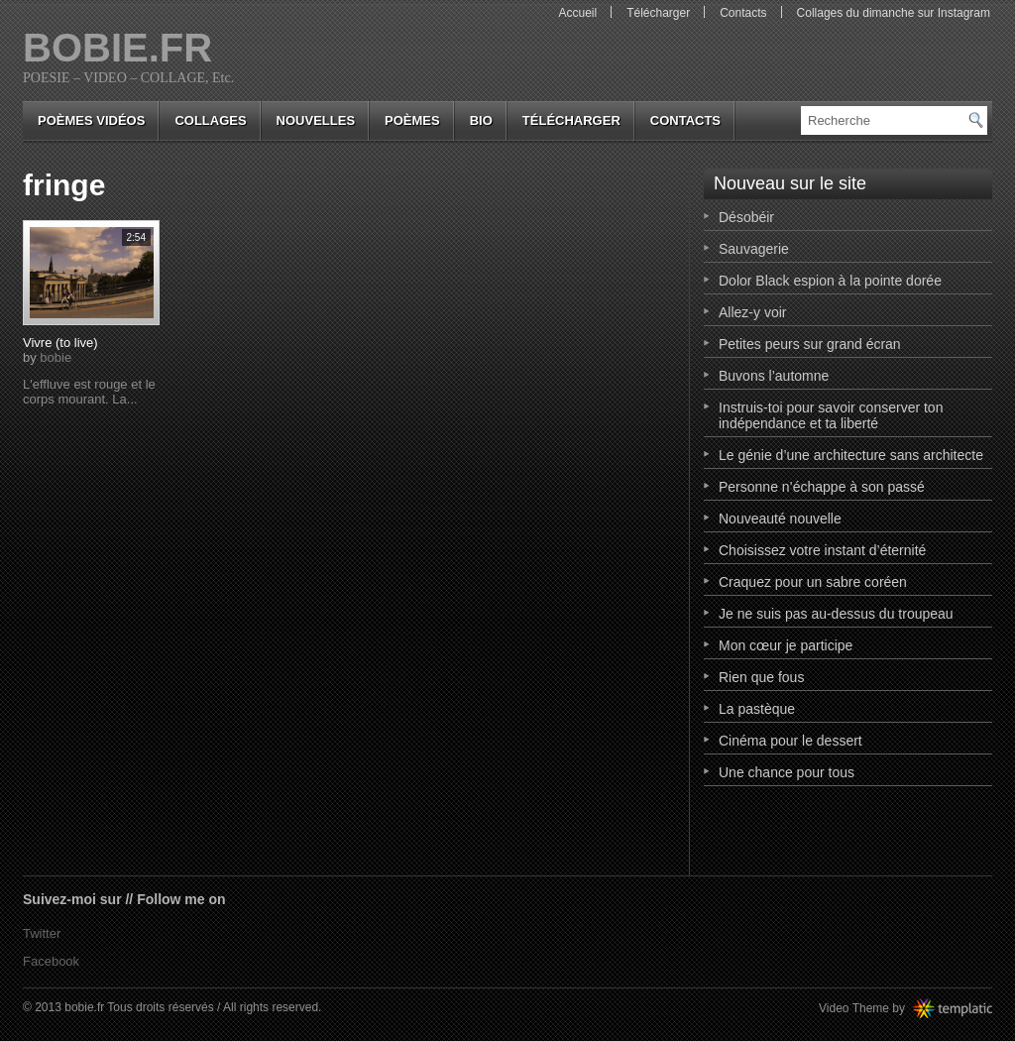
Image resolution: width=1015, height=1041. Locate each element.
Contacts (743, 13)
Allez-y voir (752, 312)
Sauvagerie (754, 249)
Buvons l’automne (774, 376)
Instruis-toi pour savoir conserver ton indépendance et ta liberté (831, 415)
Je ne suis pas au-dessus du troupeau (836, 614)
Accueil (577, 13)
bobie (55, 357)
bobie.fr (117, 47)
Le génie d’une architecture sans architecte (851, 455)
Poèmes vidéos (91, 120)
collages (210, 120)
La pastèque (757, 709)
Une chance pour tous (786, 772)
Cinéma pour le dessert (790, 741)
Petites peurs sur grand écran (810, 344)
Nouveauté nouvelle (780, 518)
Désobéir (746, 217)
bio (481, 120)
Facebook (51, 961)
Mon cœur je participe (785, 645)
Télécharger (658, 13)
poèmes (412, 120)
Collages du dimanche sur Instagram (893, 13)
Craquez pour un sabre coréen (813, 582)
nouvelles (316, 120)
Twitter (41, 933)
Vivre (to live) (60, 342)
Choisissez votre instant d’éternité (822, 550)
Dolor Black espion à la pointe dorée (830, 281)
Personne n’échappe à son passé (822, 487)
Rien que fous (761, 677)
